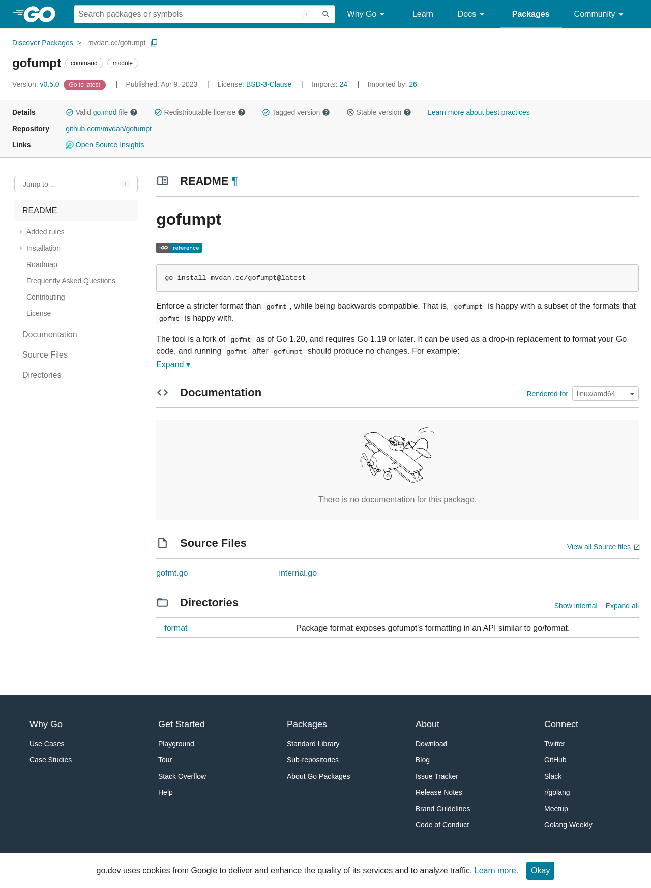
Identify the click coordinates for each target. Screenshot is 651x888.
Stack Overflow (182, 776)
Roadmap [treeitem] (41, 264)
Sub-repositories (313, 760)
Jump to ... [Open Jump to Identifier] (39, 184)
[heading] (43, 14)
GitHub (555, 760)
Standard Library (313, 743)
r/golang (557, 792)
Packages (531, 14)
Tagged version (296, 112)
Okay (540, 870)
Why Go (367, 14)
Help (165, 792)
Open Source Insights (105, 145)
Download (431, 743)
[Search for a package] (195, 14)
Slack (552, 776)
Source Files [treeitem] (45, 354)
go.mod (105, 112)
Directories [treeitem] (41, 375)
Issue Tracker (437, 776)
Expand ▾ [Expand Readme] (173, 364)
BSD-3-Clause (268, 84)
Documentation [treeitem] (49, 334)
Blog (423, 760)
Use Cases (46, 743)
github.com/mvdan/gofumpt (109, 129)
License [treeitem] (38, 313)
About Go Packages (318, 776)
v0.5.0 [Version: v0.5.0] (37, 84)
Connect (561, 724)
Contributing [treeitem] (45, 297)
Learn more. (496, 870)
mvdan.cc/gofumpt (116, 43)
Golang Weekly (568, 825)
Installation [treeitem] (43, 248)
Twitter (554, 743)
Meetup (556, 809)
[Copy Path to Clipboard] (154, 42)
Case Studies (50, 760)
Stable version (378, 112)
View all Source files (599, 547)
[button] (70, 112)
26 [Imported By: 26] (392, 84)
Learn (422, 14)
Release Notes (439, 792)
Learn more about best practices (479, 112)
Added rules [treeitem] (45, 232)
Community (600, 14)
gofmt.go (172, 573)
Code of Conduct (442, 825)
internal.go (298, 573)
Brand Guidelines (443, 809)
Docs (473, 14)
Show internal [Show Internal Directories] (576, 606)
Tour (165, 760)
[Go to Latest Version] (86, 84)
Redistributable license (200, 112)
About (427, 724)
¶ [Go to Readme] (235, 180)
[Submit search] (326, 14)
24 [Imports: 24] (330, 84)
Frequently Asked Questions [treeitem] (70, 281)
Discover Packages (42, 43)
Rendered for (547, 394)
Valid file (102, 112)
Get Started (181, 724)
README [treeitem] (39, 210)
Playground (176, 743)
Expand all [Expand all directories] (622, 606)
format (175, 628)
